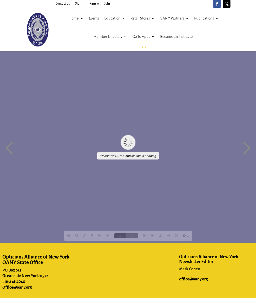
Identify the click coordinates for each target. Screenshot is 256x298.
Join (107, 3)
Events (94, 18)
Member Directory (107, 36)
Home (74, 18)
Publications (204, 18)
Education (112, 18)
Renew (94, 3)
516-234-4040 (13, 281)
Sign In (79, 3)
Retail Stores (140, 18)
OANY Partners (172, 18)
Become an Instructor (177, 36)
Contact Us (63, 3)
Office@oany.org (17, 287)
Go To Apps (141, 36)
